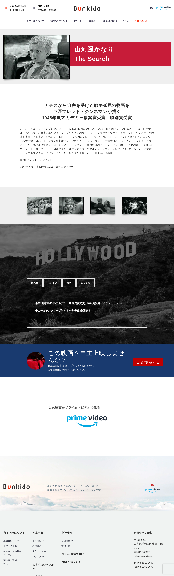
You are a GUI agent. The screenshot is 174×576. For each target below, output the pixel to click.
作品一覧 (77, 21)
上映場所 (91, 21)
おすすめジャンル (58, 21)
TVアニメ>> (38, 556)
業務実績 (65, 546)
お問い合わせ (141, 21)
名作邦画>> (38, 546)
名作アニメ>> (39, 551)
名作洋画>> (38, 540)
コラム (125, 21)
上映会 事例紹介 (109, 21)
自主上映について (35, 21)
